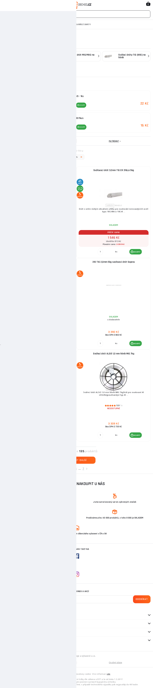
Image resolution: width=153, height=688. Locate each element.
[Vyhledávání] (76, 14)
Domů (5, 24)
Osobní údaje (115, 662)
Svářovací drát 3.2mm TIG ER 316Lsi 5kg (113, 170)
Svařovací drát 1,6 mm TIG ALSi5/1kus (39, 261)
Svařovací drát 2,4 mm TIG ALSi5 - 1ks (39, 170)
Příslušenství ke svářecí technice (54, 24)
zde (108, 673)
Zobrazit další (76, 459)
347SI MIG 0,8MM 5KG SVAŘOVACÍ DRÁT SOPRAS (39, 353)
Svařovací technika (22, 24)
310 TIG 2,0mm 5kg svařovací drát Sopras (113, 261)
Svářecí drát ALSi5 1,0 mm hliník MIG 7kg (113, 353)
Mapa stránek (39, 662)
